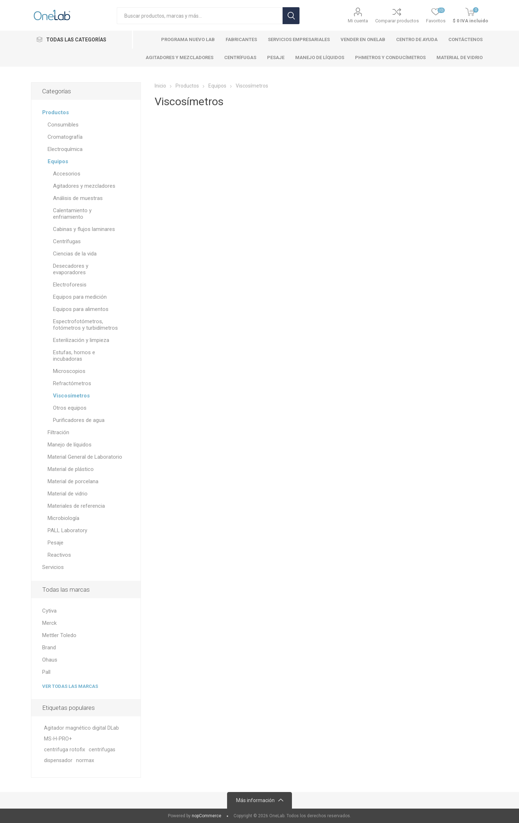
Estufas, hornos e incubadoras (74, 355)
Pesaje (55, 542)
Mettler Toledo (59, 635)
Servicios (53, 567)
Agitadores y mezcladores (84, 186)
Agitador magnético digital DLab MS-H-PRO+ (81, 733)
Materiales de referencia (76, 506)
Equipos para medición (80, 297)
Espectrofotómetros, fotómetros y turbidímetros (85, 324)
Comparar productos (397, 20)
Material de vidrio (68, 493)
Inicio (160, 86)
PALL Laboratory (67, 530)
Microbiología (63, 518)
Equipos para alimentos (80, 309)
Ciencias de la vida (75, 253)
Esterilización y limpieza (81, 340)
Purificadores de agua (79, 420)
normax (85, 760)
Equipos (58, 161)
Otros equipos (69, 408)
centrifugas (102, 750)
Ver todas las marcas (70, 686)
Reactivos (59, 555)
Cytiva (49, 611)
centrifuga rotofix (64, 750)
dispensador (58, 760)
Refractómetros (72, 383)
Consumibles (63, 124)
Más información (255, 800)
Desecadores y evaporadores (70, 269)
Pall (46, 672)
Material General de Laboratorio (85, 457)
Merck (49, 623)
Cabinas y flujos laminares (84, 229)
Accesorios (66, 173)
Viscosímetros (71, 395)
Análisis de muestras (78, 198)
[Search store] (200, 15)
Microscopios (69, 371)
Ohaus (49, 660)
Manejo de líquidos (70, 444)
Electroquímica (65, 149)
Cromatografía (65, 137)
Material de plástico (71, 469)
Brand (49, 647)
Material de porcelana (73, 481)
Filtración (58, 432)
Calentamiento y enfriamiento (72, 213)
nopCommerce (206, 815)
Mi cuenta (358, 20)
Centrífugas (67, 241)
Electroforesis (69, 284)
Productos (55, 112)
